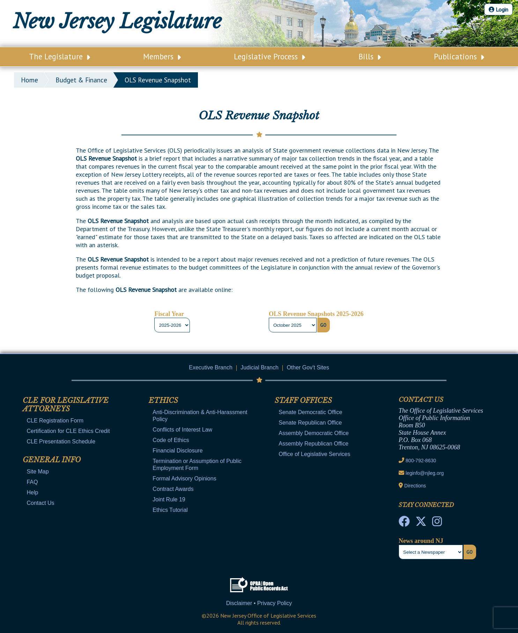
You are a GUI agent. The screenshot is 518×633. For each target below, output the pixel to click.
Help (32, 492)
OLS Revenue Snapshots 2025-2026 (316, 313)
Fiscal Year (169, 313)
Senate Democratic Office (310, 412)
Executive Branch (210, 367)
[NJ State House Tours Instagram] (437, 523)
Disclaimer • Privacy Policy (259, 603)
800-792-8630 (421, 460)
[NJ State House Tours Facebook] (404, 523)
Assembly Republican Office (313, 444)
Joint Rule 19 (169, 499)
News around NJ (421, 540)
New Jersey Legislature (117, 21)
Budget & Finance (81, 80)
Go (323, 325)
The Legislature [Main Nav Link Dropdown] (59, 56)
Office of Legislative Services (314, 454)
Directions (415, 485)
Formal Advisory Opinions (184, 478)
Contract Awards (173, 489)
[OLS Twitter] (421, 523)
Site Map (38, 471)
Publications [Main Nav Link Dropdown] (459, 56)
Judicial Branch (259, 367)
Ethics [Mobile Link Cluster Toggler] (163, 400)
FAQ (32, 482)
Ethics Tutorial (170, 510)
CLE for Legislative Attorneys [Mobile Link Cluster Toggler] (66, 404)
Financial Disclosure (177, 451)
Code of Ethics (171, 440)
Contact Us (40, 503)
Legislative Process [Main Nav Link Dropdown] (269, 56)
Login (498, 9)
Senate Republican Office (310, 423)
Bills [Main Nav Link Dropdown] (369, 56)
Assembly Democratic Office (314, 433)
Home (29, 80)
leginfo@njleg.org (425, 473)
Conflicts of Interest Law (182, 430)
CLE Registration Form (55, 421)
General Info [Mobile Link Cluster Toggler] (52, 460)
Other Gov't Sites (308, 367)
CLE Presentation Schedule (61, 441)
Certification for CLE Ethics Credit (68, 431)
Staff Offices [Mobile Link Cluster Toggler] (303, 400)
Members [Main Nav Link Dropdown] (162, 56)
